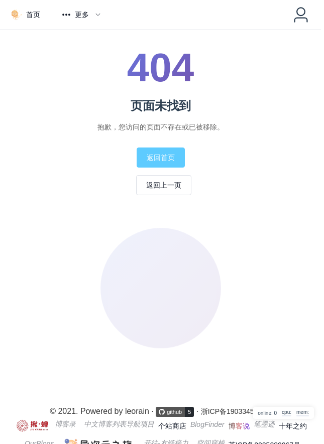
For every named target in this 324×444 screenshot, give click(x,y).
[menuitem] (25, 15)
